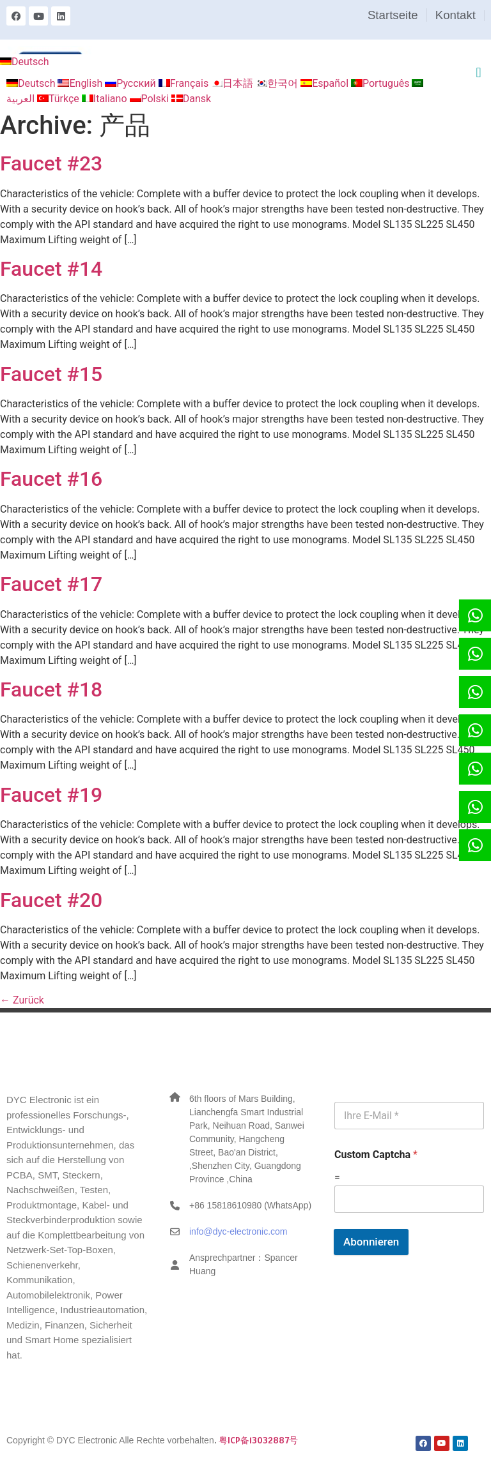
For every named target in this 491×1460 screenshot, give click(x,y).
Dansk (191, 99)
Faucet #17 (51, 584)
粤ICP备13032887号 (258, 1440)
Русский (132, 83)
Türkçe (59, 99)
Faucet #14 (51, 269)
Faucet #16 (51, 479)
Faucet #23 (51, 163)
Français (185, 83)
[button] (478, 72)
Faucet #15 (51, 374)
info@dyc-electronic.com (238, 1231)
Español (325, 83)
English (81, 83)
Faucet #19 (51, 795)
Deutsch (24, 62)
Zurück (22, 1000)
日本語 (233, 83)
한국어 (278, 83)
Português (381, 83)
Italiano (106, 99)
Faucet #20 (51, 900)
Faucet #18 (51, 689)
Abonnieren (371, 1241)
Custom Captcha (375, 1154)
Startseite (393, 15)
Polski (150, 99)
